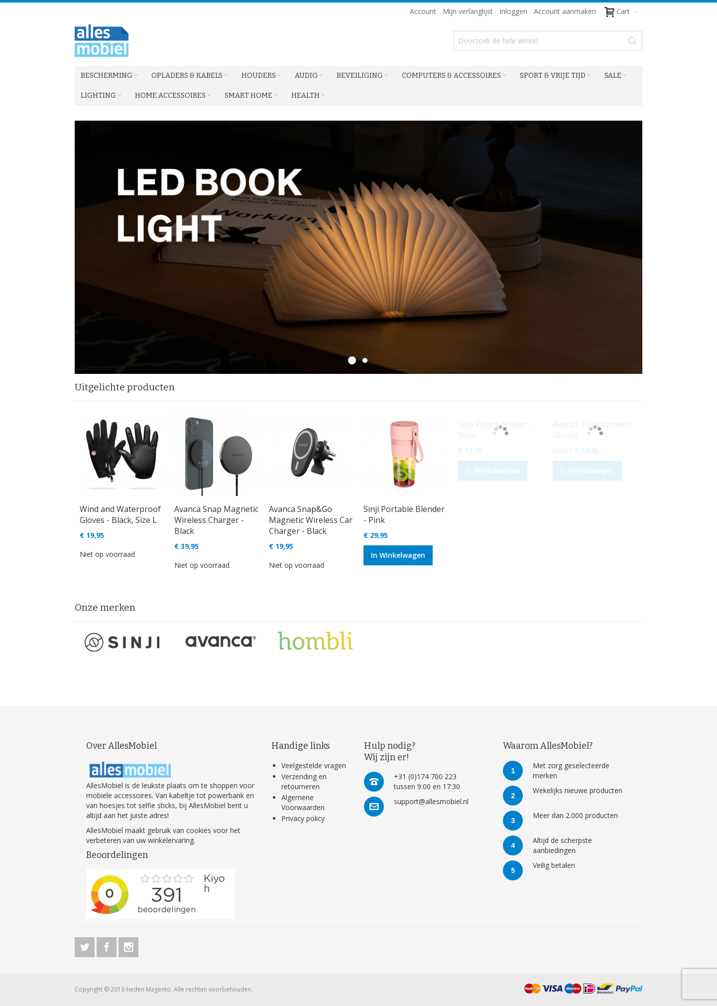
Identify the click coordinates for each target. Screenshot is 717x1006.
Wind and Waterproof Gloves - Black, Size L (120, 514)
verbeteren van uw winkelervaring (140, 840)
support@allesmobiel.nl (431, 801)
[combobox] (547, 41)
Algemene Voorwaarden (303, 802)
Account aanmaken (565, 11)
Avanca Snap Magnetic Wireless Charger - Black (216, 519)
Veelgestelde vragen (313, 765)
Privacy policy (303, 818)
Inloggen (513, 11)
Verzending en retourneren (304, 781)
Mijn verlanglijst (468, 11)
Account (423, 11)
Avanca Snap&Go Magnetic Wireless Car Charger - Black (311, 519)
